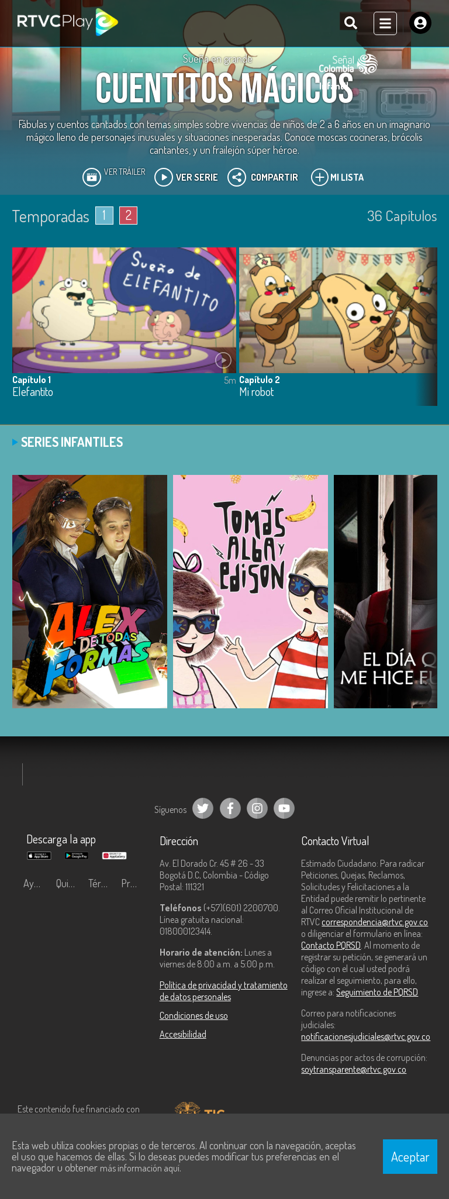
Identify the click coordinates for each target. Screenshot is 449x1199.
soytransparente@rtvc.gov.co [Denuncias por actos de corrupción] (353, 1069)
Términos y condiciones (101, 883)
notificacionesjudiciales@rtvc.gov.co (365, 1036)
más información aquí (139, 1168)
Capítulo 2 (259, 379)
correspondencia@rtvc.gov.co (375, 922)
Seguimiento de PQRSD (377, 992)
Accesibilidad (183, 1034)
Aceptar (410, 1156)
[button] (422, 335)
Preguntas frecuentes (134, 883)
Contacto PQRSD (331, 945)
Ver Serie (186, 177)
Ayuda (36, 883)
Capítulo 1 (31, 379)
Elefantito (32, 392)
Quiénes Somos (69, 883)
